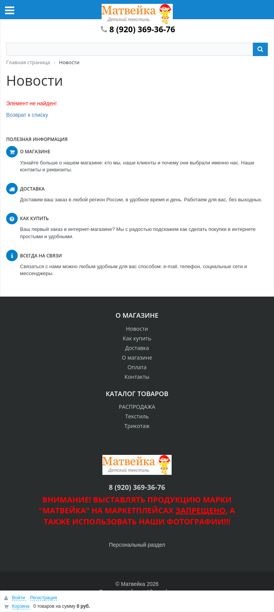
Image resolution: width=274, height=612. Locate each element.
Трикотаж (137, 426)
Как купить (137, 338)
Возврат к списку (27, 115)
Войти (19, 597)
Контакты (137, 376)
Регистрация (43, 597)
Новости (137, 328)
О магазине (137, 357)
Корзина (21, 606)
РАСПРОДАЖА (137, 406)
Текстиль (137, 416)
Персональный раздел (137, 545)
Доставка (137, 348)
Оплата (137, 367)
